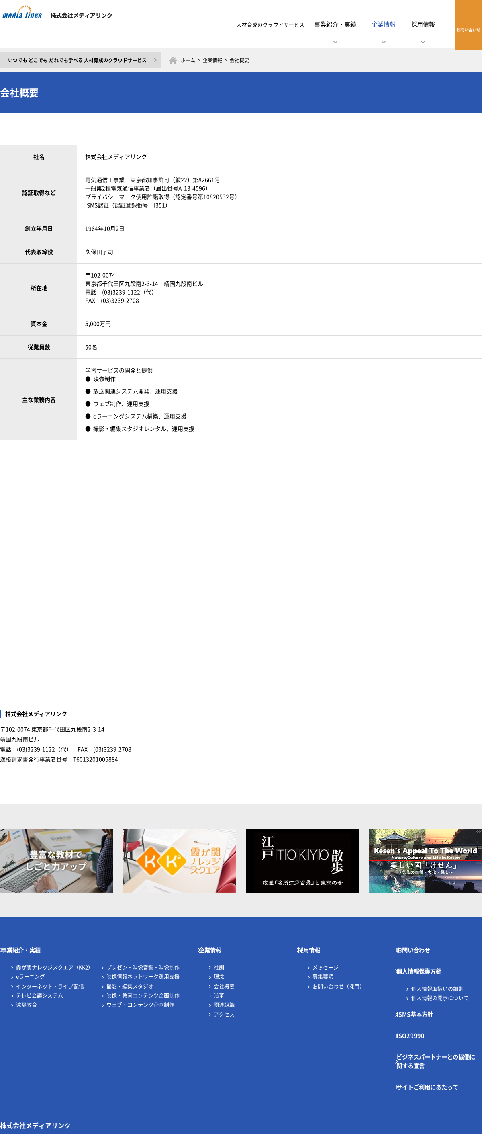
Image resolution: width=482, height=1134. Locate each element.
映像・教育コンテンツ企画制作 (143, 987)
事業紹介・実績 (28, 946)
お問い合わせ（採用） (338, 977)
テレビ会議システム (39, 987)
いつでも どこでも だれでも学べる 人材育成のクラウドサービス (77, 60)
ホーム (188, 60)
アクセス (224, 1005)
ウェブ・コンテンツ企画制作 (140, 996)
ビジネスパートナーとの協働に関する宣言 (439, 1024)
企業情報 (212, 60)
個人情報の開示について (440, 981)
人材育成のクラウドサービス (238, 24)
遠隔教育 (26, 996)
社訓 (219, 958)
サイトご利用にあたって (436, 1042)
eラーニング (30, 968)
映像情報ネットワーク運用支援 (143, 968)
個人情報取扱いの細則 (437, 971)
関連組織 (224, 996)
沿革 (219, 987)
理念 (219, 968)
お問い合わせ (457, 24)
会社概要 (224, 977)
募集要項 (322, 968)
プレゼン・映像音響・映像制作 (143, 958)
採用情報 (315, 946)
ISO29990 (415, 1006)
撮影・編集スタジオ (129, 977)
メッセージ (325, 958)
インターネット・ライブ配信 (50, 977)
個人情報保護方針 (427, 959)
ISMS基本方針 (422, 994)
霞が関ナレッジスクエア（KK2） (54, 958)
